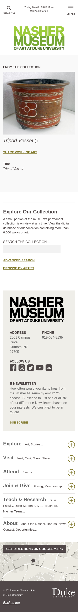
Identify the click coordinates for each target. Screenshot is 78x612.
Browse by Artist (18, 268)
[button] (9, 10)
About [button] (39, 525)
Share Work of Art (20, 152)
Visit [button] (39, 458)
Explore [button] (39, 444)
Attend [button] (39, 472)
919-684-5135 (52, 337)
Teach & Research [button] (39, 505)
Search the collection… (26, 242)
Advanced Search (19, 260)
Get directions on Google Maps (34, 549)
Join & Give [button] (39, 486)
